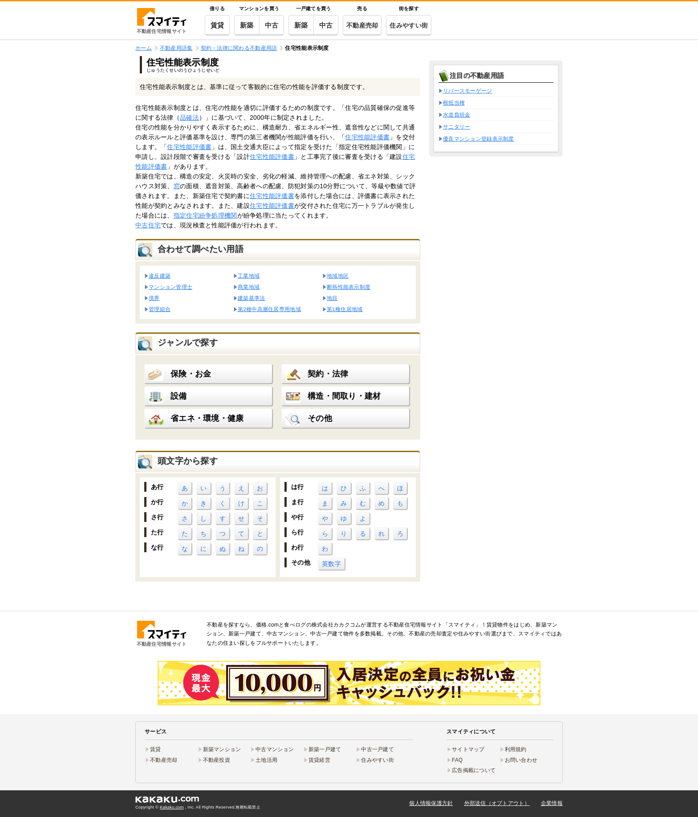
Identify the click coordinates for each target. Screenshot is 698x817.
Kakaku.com (172, 807)
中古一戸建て (377, 749)
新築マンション (222, 749)
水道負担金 (456, 115)
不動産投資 (216, 760)
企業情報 (552, 803)
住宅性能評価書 (367, 137)
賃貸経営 (319, 760)
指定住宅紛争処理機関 (205, 215)
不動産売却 (362, 25)
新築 (247, 25)
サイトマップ (468, 749)
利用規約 (516, 749)
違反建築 (159, 276)
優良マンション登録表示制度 (478, 139)
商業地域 (249, 287)
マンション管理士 (170, 287)
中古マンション (275, 749)
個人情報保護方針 (431, 803)
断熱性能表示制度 (348, 287)
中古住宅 (148, 225)
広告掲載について (473, 770)
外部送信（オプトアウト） (497, 803)
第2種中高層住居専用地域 (269, 309)
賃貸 (217, 25)
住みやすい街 (409, 25)
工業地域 (249, 276)
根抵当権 (454, 103)
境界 (154, 298)
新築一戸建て (324, 749)
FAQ (457, 760)
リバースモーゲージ (467, 91)
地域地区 (338, 276)
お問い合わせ (521, 760)
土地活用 (266, 760)
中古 (272, 25)
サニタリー (456, 127)
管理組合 (159, 309)
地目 (332, 298)
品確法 (189, 117)
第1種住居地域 (345, 309)
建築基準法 (251, 298)
